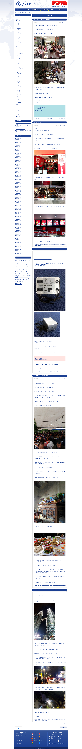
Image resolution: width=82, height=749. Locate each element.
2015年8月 (17, 198)
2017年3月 (17, 172)
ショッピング (20, 33)
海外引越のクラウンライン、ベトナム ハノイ (43, 383)
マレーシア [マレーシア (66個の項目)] (27, 273)
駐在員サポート (53, 743)
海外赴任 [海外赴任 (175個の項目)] (18, 284)
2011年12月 (18, 249)
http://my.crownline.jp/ (39, 108)
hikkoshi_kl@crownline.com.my (41, 359)
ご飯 (36, 244)
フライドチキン (56, 244)
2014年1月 (17, 220)
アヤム (38, 244)
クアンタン (41, 244)
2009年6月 (17, 253)
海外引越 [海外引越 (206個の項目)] (25, 279)
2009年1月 (17, 254)
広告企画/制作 (62, 743)
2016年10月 (18, 179)
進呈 (64, 371)
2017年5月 (17, 169)
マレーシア (18, 28)
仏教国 (54, 585)
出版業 (61, 736)
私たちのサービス (36, 9)
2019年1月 (17, 145)
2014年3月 (17, 217)
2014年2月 (17, 219)
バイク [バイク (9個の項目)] (24, 269)
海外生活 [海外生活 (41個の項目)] (24, 281)
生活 (18, 29)
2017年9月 (17, 165)
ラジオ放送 (62, 738)
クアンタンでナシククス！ (38, 122)
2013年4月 (17, 231)
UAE (18, 104)
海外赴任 (63, 118)
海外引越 (57, 118)
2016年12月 (18, 176)
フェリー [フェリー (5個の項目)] (29, 269)
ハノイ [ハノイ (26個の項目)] (21, 269)
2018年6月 (17, 153)
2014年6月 (17, 215)
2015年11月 (18, 194)
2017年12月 (18, 161)
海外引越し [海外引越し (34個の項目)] (18, 281)
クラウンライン (37, 118)
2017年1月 (17, 175)
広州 (18, 63)
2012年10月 (18, 238)
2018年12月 (18, 146)
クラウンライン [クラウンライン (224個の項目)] (21, 264)
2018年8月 (17, 150)
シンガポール (19, 20)
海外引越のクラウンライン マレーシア (47, 25)
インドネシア (19, 81)
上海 (18, 47)
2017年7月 (17, 167)
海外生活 (60, 118)
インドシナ (42, 742)
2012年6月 (17, 242)
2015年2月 (17, 205)
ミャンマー (19, 94)
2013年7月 (17, 228)
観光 (18, 23)
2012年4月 (17, 245)
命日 (56, 585)
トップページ (19, 9)
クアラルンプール (38, 371)
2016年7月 (17, 183)
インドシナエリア (20, 90)
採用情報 (52, 9)
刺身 (49, 118)
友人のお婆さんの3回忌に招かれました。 (41, 375)
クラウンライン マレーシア (39, 130)
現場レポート (20, 73)
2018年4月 (17, 156)
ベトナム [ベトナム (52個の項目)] (18, 271)
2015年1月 (17, 206)
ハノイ (48, 585)
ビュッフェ (42, 118)
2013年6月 (17, 230)
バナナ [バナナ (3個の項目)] (27, 269)
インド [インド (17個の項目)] (19, 260)
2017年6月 (17, 168)
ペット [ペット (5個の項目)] (22, 271)
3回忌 (36, 585)
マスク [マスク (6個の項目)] (22, 273)
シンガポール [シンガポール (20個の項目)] (24, 266)
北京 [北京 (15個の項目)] (19, 277)
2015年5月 (17, 202)
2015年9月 (17, 197)
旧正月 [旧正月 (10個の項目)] (21, 279)
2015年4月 (17, 204)
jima (18, 728)
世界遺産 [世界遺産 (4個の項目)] (29, 275)
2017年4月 (17, 171)
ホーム (16, 12)
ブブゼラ (56, 719)
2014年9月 (17, 212)
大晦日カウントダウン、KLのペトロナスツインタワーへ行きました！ (46, 589)
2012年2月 (17, 246)
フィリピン (18, 116)
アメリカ (18, 109)
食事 (18, 24)
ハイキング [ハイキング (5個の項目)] (17, 269)
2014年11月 (18, 209)
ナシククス (52, 244)
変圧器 (51, 371)
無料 (62, 371)
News (17, 17)
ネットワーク (45, 9)
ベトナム (18, 37)
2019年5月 (17, 139)
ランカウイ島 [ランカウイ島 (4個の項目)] (24, 275)
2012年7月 (17, 241)
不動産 (52, 738)
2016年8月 (17, 182)
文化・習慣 (19, 44)
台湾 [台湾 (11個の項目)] (21, 277)
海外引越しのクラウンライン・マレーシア (42, 259)
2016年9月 (17, 180)
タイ (41, 738)
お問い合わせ (59, 3)
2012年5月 (17, 243)
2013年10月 (18, 224)
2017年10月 (18, 164)
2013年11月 (18, 223)
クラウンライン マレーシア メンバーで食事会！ (42, 19)
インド (18, 96)
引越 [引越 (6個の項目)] (27, 277)
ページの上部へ (63, 728)
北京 (18, 55)
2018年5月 (17, 154)
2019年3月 (17, 142)
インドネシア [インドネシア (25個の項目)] (24, 260)
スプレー (53, 719)
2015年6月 (17, 201)
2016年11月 (18, 178)
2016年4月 (17, 187)
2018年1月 (17, 160)
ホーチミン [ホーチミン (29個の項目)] (18, 273)
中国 (17, 46)
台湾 (17, 72)
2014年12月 (18, 208)
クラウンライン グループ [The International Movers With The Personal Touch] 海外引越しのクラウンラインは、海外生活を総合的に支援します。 (33, 4)
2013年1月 (17, 234)
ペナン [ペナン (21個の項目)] (25, 271)
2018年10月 (18, 149)
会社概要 (27, 9)
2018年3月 (17, 157)
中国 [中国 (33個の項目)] (16, 277)
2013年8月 (17, 227)
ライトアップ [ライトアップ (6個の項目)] (20, 275)
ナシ (49, 244)
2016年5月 (17, 186)
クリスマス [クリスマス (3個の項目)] (29, 264)
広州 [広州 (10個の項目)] (26, 277)
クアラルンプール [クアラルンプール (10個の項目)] (18, 262)
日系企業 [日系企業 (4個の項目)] (16, 279)
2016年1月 (17, 191)
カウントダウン (37, 719)
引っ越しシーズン (52, 118)
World (17, 19)
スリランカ (19, 91)
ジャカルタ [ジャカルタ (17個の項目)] (17, 267)
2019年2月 (17, 143)
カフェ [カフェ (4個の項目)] (29, 260)
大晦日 (39, 720)
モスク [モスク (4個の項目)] (16, 275)
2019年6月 (17, 138)
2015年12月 (18, 193)
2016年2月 (17, 190)
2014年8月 (17, 213)
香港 (17, 117)
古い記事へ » (65, 723)
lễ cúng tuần (39, 585)
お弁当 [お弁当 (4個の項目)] (16, 260)
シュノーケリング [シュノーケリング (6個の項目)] (18, 266)
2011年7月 (17, 250)
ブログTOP (20, 12)
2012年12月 (18, 235)
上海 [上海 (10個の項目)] (27, 275)
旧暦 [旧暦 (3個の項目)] (19, 279)
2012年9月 (17, 239)
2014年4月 (17, 216)
